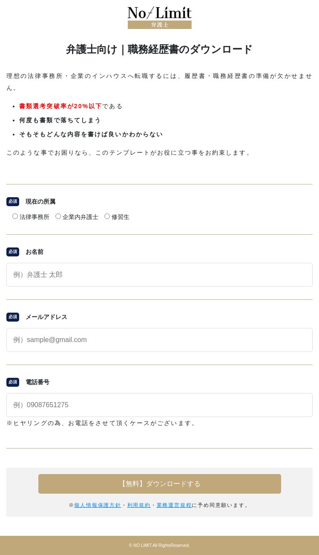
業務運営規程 (174, 505)
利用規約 (139, 505)
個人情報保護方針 (97, 505)
